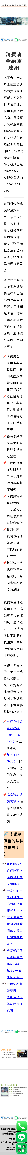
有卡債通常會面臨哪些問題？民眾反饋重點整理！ (15, 931)
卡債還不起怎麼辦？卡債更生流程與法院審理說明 (15, 997)
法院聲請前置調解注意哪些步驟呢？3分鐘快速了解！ (15, 964)
